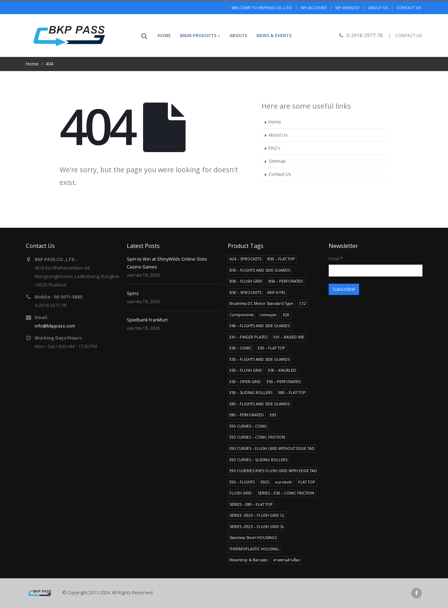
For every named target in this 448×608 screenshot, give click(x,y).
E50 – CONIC (240, 348)
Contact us (408, 7)
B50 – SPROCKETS (245, 292)
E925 (265, 482)
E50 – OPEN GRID (245, 381)
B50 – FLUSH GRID (245, 281)
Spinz (133, 293)
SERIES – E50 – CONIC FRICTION (286, 493)
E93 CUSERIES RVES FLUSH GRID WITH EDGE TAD (273, 470)
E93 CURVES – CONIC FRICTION (257, 437)
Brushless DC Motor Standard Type (261, 303)
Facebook (416, 593)
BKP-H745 (276, 292)
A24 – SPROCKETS (245, 258)
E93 (273, 414)
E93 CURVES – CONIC (248, 426)
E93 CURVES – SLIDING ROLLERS (258, 459)
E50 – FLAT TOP (271, 348)
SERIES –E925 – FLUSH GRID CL (257, 515)
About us (378, 7)
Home (164, 36)
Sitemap (277, 161)
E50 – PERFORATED (284, 381)
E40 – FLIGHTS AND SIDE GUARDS (259, 325)
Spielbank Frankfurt (147, 320)
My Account (314, 7)
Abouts (238, 36)
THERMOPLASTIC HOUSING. (254, 548)
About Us (278, 135)
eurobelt (283, 482)
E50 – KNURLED (282, 370)
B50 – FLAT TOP (281, 258)
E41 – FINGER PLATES (248, 337)
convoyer (268, 314)
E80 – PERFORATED (246, 414)
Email (335, 258)
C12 (302, 303)
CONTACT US (408, 36)
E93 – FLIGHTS (242, 482)
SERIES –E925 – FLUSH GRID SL (256, 526)
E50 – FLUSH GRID (245, 370)
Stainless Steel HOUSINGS (253, 537)
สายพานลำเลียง (286, 559)
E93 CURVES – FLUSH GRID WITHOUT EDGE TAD (271, 448)
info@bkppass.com (55, 326)
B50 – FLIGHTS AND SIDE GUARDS (259, 270)
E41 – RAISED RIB (288, 337)
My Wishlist (347, 7)
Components (241, 314)
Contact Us (279, 174)
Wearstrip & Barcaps (248, 559)
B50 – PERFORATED (285, 281)
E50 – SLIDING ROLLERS (250, 392)
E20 (286, 314)
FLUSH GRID (240, 493)
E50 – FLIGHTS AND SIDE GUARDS (259, 359)
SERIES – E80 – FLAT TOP (251, 504)
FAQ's (274, 148)
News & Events (273, 36)
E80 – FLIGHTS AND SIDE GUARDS (259, 403)
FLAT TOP (306, 482)
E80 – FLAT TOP (292, 392)
